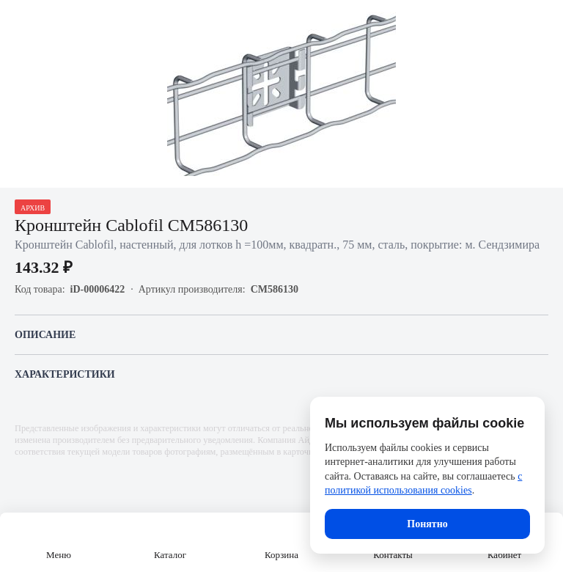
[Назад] (20, 20)
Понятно (427, 523)
